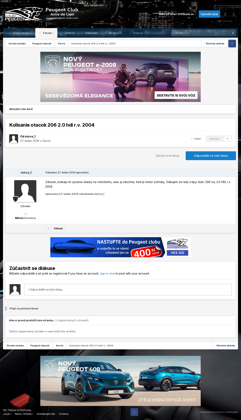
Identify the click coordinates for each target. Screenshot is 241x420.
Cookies (64, 413)
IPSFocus (25, 410)
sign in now (107, 273)
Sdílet (196, 138)
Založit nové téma (167, 155)
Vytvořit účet (209, 14)
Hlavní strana (21, 33)
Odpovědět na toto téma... (46, 289)
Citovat (58, 228)
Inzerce (138, 33)
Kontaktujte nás (46, 413)
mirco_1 (30, 136)
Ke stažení (115, 33)
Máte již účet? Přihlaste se (178, 14)
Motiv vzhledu (24, 413)
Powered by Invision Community (219, 412)
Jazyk (7, 413)
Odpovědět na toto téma (211, 155)
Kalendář (91, 33)
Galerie (69, 33)
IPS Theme (9, 410)
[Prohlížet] (191, 33)
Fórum (47, 33)
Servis (47, 140)
